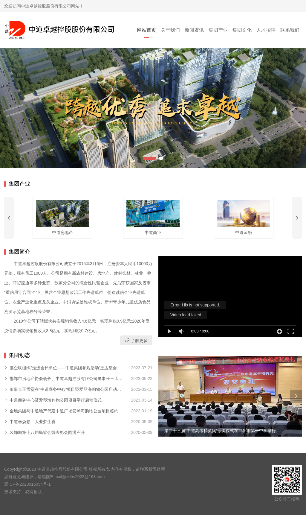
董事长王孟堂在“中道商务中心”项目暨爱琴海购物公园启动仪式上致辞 (65, 389)
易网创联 (33, 491)
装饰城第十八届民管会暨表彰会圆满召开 (47, 432)
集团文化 (242, 30)
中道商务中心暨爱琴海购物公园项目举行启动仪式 (56, 400)
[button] (149, 158)
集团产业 (218, 30)
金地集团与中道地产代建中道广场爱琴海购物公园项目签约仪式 (66, 411)
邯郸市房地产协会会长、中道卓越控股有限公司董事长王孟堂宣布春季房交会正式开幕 (66, 379)
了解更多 (136, 340)
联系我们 (289, 30)
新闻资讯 (194, 30)
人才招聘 (266, 30)
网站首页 (146, 30)
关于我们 (170, 30)
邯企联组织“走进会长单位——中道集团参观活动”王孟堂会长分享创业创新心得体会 (65, 368)
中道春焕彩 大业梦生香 (33, 421)
